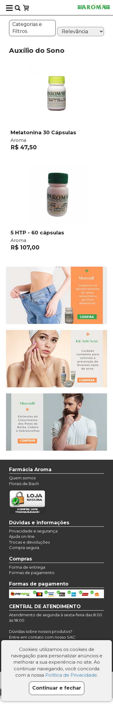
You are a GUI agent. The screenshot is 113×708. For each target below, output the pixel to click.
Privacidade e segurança (33, 531)
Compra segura (24, 547)
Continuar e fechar (56, 688)
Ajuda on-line (22, 536)
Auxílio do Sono (36, 50)
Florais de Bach (24, 483)
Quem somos (22, 477)
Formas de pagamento (32, 572)
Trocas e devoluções (29, 542)
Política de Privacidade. (71, 675)
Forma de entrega (27, 567)
